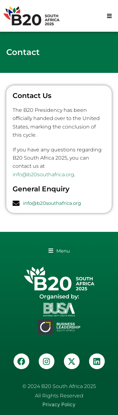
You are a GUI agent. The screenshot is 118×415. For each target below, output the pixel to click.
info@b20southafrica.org (43, 174)
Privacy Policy (59, 404)
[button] (109, 16)
